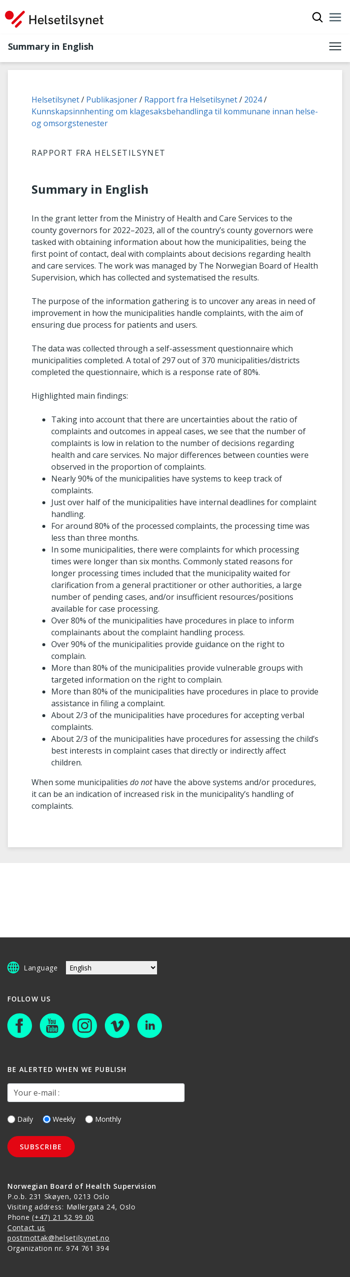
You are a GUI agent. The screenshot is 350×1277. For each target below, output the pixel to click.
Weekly (59, 1119)
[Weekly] (47, 1119)
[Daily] (11, 1119)
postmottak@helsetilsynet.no (58, 1237)
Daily (20, 1119)
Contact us (26, 1227)
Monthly (103, 1119)
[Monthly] (89, 1119)
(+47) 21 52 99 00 (63, 1217)
